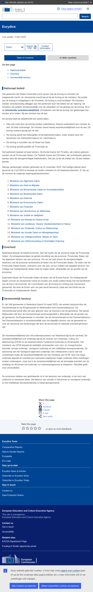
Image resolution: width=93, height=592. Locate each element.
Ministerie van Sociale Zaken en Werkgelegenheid (35, 232)
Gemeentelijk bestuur (20, 77)
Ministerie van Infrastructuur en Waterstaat (30, 211)
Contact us (7, 491)
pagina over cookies (70, 570)
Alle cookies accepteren (24, 585)
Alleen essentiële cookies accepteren (60, 585)
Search (85, 16)
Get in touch (8, 527)
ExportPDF (30, 47)
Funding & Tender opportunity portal (19, 546)
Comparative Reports (12, 447)
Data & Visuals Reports (13, 452)
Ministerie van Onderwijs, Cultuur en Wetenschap (34, 228)
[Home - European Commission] (27, 9)
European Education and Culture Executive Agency (28, 511)
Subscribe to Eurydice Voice (15, 476)
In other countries (68, 58)
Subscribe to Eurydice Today (15, 480)
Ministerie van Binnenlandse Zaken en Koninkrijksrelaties (37, 189)
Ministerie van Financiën (21, 207)
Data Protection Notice (13, 495)
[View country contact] (46, 47)
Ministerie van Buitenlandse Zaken (26, 194)
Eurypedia (7, 456)
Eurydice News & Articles (14, 471)
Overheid (14, 74)
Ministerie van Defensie (21, 198)
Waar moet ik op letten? (80, 2)
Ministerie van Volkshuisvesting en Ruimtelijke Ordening (38, 241)
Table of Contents (25, 58)
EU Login (6, 461)
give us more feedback (60, 429)
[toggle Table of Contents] (25, 58)
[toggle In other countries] (68, 58)
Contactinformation (45, 47)
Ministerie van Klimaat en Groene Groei (30, 220)
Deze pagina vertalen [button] (71, 9)
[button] (88, 9)
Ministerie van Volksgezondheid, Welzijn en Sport (34, 237)
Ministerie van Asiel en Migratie (24, 185)
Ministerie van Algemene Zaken (25, 181)
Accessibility (8, 532)
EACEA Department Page (14, 541)
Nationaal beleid (18, 70)
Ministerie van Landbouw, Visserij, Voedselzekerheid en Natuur (41, 224)
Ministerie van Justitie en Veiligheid (26, 215)
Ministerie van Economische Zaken (26, 202)
